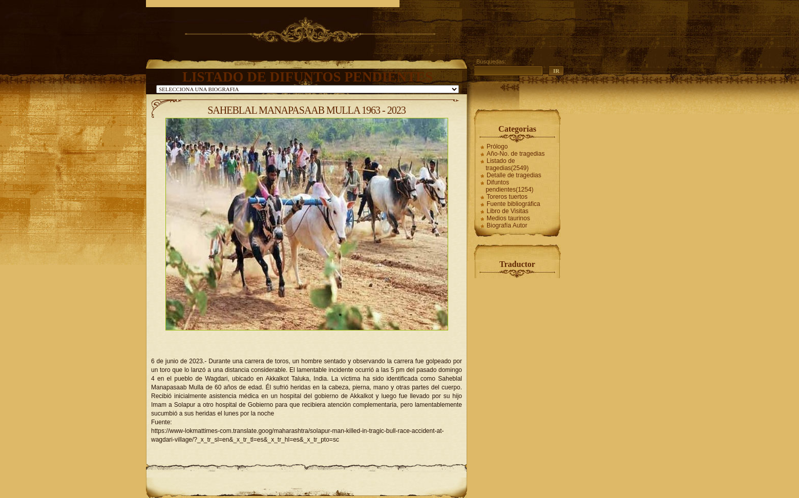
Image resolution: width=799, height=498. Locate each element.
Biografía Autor (507, 225)
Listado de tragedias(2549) (507, 164)
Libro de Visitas (508, 211)
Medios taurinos (508, 218)
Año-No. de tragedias (515, 153)
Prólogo (497, 146)
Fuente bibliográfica (513, 204)
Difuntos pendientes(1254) (509, 186)
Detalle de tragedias (514, 175)
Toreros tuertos (507, 196)
